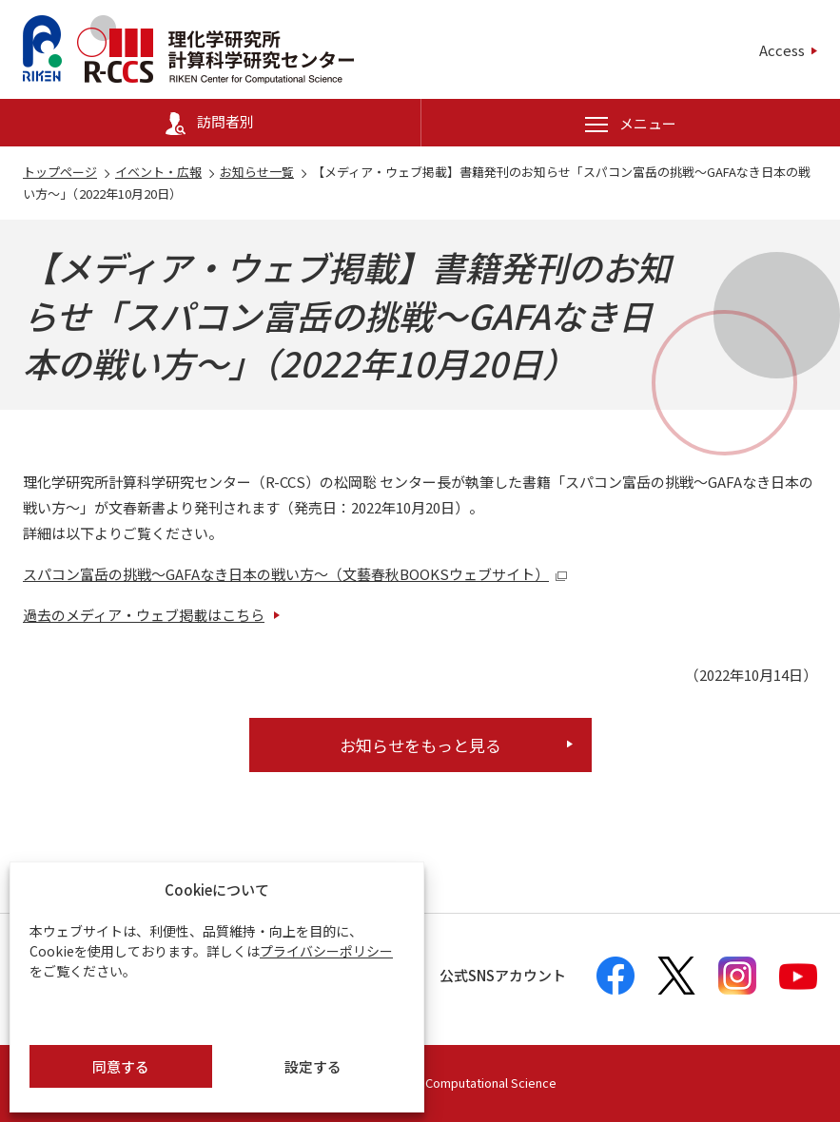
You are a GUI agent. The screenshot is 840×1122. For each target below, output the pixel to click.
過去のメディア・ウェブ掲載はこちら (143, 615)
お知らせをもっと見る (420, 745)
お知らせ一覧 (257, 172)
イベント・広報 (158, 172)
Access (782, 50)
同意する (120, 1066)
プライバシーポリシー (326, 950)
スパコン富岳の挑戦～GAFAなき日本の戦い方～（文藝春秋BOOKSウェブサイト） (295, 574)
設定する (313, 1066)
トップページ (60, 172)
